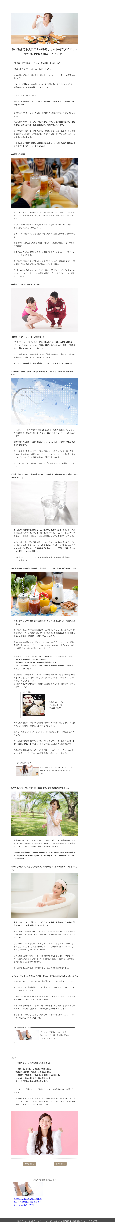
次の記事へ (60, 1164)
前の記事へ (29, 1164)
